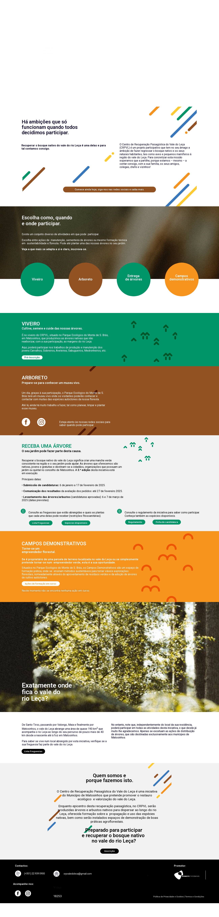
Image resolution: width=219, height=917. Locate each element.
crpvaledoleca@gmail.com (78, 880)
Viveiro (37, 281)
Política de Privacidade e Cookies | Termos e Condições (178, 904)
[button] (44, 589)
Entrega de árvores (133, 279)
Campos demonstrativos (181, 279)
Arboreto (85, 281)
